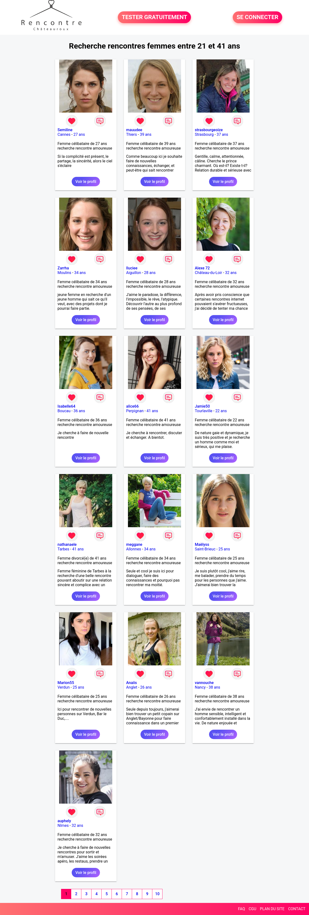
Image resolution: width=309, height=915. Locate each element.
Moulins (64, 272)
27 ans (79, 134)
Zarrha (63, 268)
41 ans (152, 411)
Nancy (200, 687)
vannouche (204, 682)
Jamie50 (202, 406)
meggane (134, 544)
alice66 (132, 406)
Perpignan (135, 411)
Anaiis (131, 682)
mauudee (134, 130)
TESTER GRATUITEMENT (154, 17)
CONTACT (296, 909)
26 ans (146, 687)
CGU (252, 909)
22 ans (221, 411)
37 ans (222, 134)
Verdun (63, 687)
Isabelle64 (66, 406)
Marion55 (65, 682)
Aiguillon (133, 272)
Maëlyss (202, 544)
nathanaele (67, 544)
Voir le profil (85, 181)
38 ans (214, 687)
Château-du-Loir (208, 272)
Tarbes (63, 549)
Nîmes (63, 825)
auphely (64, 821)
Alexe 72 (202, 268)
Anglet (131, 687)
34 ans (80, 272)
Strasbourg (204, 134)
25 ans (224, 549)
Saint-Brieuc (205, 549)
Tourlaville (203, 411)
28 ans (150, 272)
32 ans (231, 272)
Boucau (63, 411)
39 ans (145, 134)
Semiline (64, 130)
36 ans (79, 411)
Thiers (131, 134)
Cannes (63, 134)
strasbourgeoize (209, 130)
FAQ (241, 909)
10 (157, 894)
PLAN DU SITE (272, 909)
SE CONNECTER (257, 17)
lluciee (132, 268)
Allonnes (133, 549)
